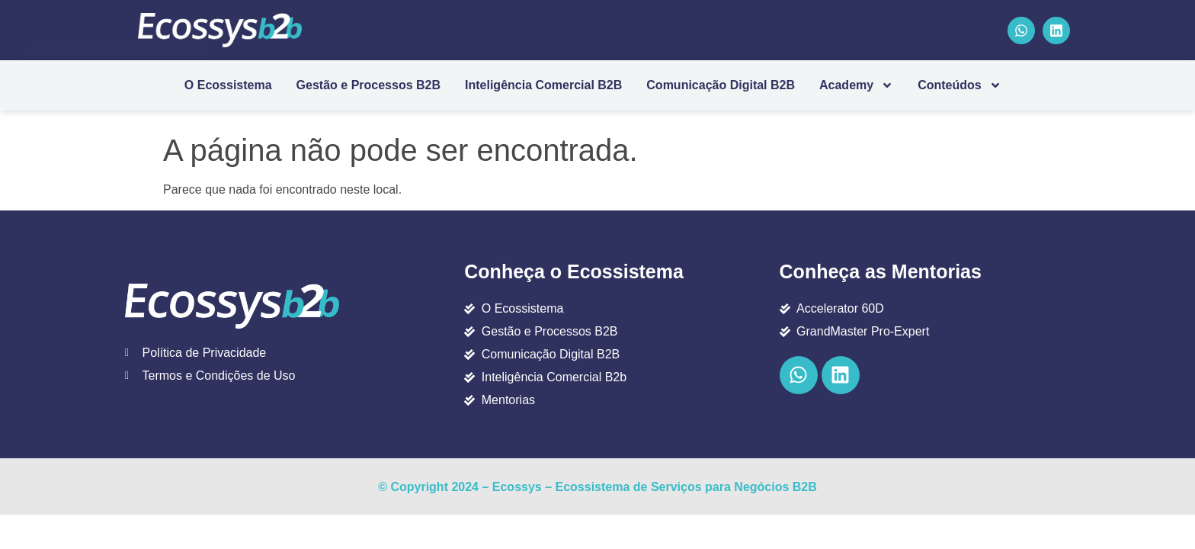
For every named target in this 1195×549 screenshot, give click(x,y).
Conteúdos (959, 85)
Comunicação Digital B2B (720, 85)
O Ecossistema (228, 85)
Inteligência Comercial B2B (543, 85)
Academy (856, 85)
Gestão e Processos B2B (368, 85)
